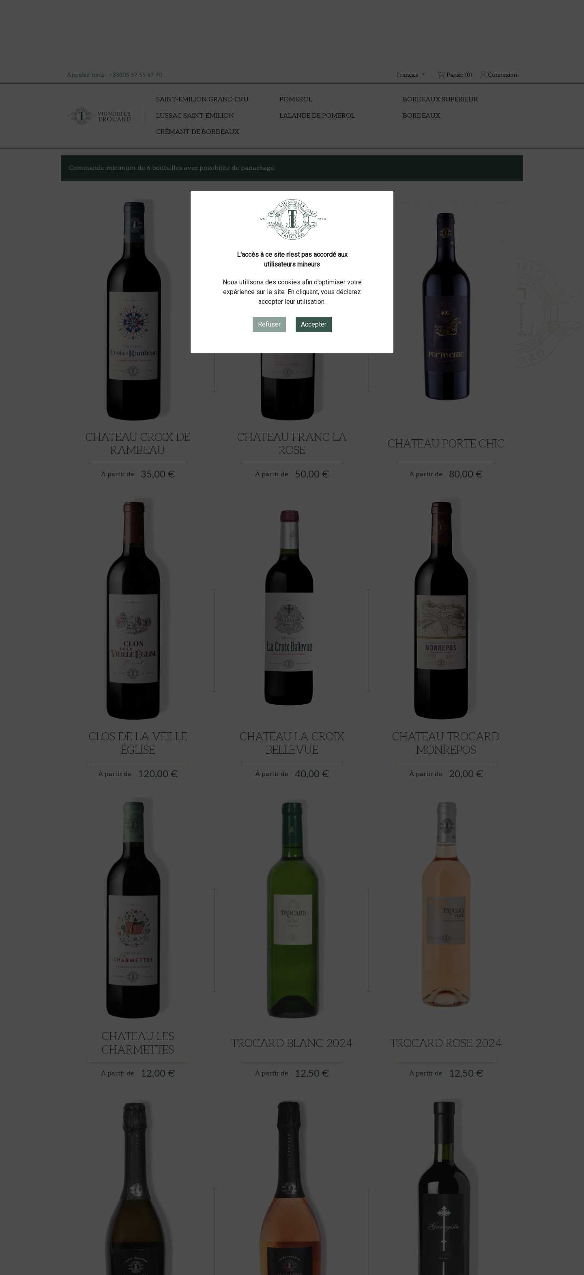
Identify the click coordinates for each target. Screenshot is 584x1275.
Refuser (269, 324)
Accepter (313, 324)
